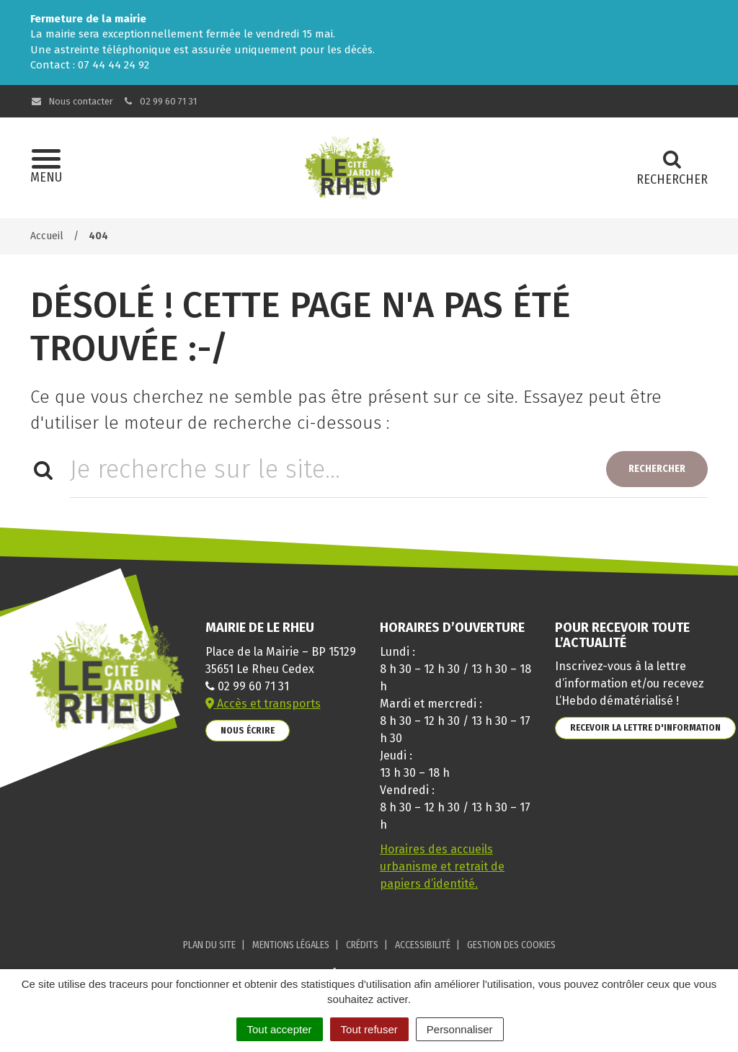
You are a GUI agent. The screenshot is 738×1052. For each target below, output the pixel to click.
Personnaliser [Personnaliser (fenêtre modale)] (460, 1029)
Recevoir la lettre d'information (645, 727)
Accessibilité (422, 945)
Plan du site (209, 945)
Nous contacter (71, 101)
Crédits (362, 945)
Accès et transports (263, 703)
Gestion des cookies (511, 945)
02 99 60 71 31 (160, 101)
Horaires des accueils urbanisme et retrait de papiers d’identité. (442, 866)
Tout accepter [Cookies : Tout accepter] (279, 1029)
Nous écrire (248, 730)
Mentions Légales (290, 945)
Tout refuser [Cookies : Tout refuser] (369, 1029)
